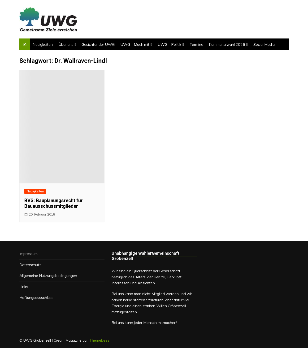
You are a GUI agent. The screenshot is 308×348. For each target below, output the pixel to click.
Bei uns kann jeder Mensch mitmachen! (144, 322)
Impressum (28, 253)
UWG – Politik (169, 44)
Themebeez (99, 340)
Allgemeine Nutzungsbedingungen (48, 275)
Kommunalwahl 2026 (227, 44)
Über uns (66, 44)
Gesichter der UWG (98, 44)
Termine (196, 44)
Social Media (264, 44)
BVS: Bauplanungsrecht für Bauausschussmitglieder (53, 203)
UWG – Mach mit (134, 44)
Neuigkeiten (43, 44)
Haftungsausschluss (36, 297)
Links (23, 286)
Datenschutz (30, 264)
